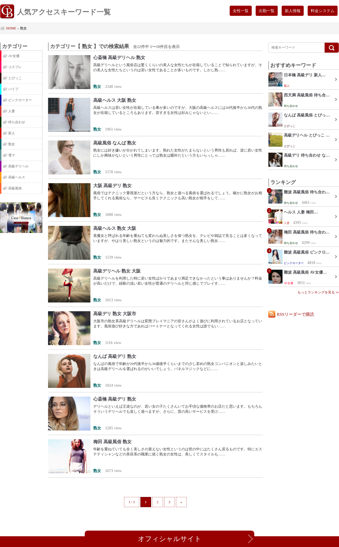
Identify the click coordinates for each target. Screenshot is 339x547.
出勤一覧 (267, 11)
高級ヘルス (16, 177)
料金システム (322, 11)
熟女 (11, 144)
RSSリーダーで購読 (295, 314)
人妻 (11, 111)
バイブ (13, 89)
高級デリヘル (18, 166)
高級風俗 (15, 188)
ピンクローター (20, 100)
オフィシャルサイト (169, 538)
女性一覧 (241, 11)
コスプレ (15, 67)
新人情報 (293, 11)
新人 (11, 133)
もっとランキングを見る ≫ (318, 292)
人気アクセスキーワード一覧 (55, 12)
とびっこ (15, 78)
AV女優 (13, 56)
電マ (11, 155)
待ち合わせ (16, 122)
